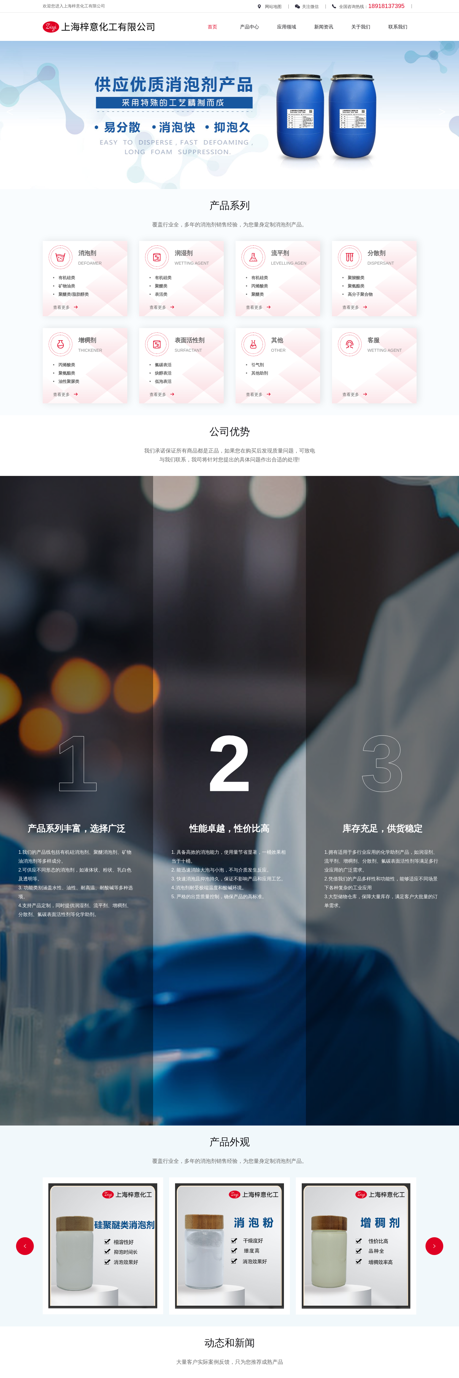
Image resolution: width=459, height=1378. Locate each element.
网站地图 (273, 6)
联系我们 (397, 26)
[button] (25, 1246)
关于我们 (360, 26)
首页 (212, 26)
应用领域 (286, 26)
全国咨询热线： (371, 6)
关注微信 (310, 6)
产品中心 (249, 26)
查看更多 (65, 307)
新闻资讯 (323, 26)
